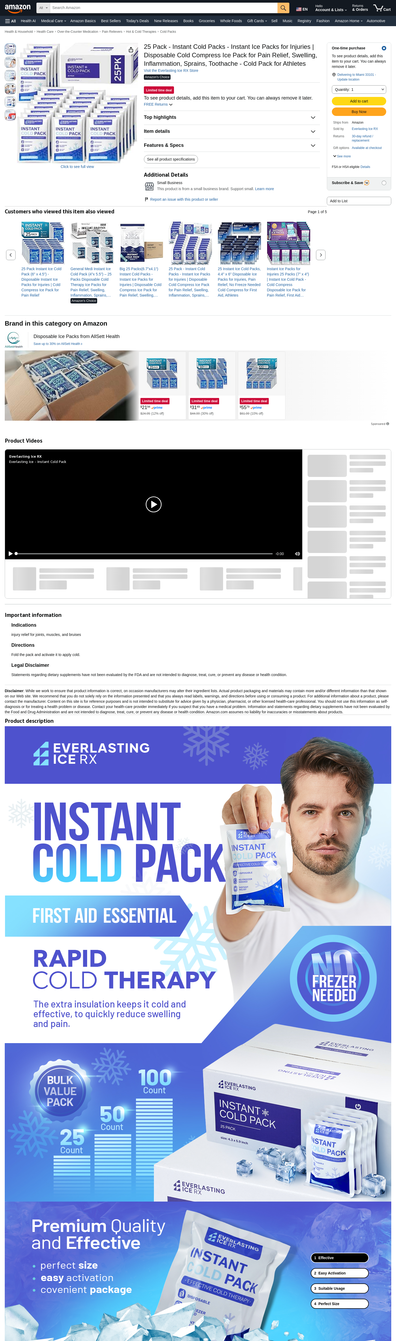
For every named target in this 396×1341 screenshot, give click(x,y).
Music (288, 21)
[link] (43, 282)
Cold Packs (168, 32)
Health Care (45, 32)
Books (188, 21)
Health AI (28, 21)
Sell (274, 21)
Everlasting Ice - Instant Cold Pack (37, 461)
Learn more (264, 189)
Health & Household (19, 32)
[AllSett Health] (14, 340)
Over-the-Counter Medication (77, 32)
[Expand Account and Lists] (346, 10)
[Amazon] (18, 8)
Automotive (376, 21)
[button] (10, 21)
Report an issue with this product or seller (181, 199)
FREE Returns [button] (158, 104)
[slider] (144, 553)
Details (365, 167)
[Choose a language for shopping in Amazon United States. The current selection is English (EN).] (301, 8)
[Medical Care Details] (65, 21)
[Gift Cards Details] (266, 21)
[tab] (339, 1258)
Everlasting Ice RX (365, 129)
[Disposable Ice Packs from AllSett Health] (77, 337)
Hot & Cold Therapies (141, 32)
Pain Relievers (112, 32)
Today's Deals (137, 21)
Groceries (207, 21)
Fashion (323, 21)
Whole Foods (231, 21)
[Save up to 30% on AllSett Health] (58, 344)
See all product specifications (171, 159)
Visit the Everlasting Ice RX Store (171, 70)
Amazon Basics (83, 21)
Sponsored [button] (380, 423)
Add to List (338, 201)
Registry (304, 21)
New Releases (166, 21)
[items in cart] (382, 8)
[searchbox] (163, 8)
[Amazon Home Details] (362, 21)
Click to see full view (77, 167)
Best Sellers (111, 21)
